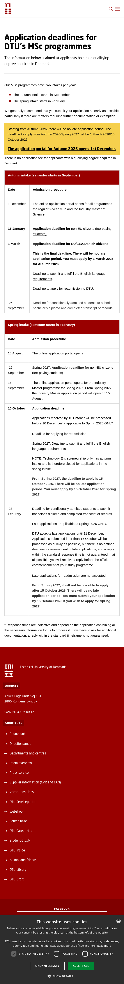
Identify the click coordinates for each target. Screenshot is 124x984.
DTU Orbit (17, 879)
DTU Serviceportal (22, 802)
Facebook (62, 908)
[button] (117, 9)
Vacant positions (22, 792)
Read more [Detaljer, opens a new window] (104, 946)
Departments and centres (28, 753)
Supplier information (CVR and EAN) (35, 782)
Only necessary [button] (47, 966)
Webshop (16, 811)
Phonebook (17, 734)
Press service (19, 772)
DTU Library (18, 869)
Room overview (21, 763)
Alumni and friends (23, 860)
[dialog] (62, 949)
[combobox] (118, 921)
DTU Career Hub (21, 831)
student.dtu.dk (20, 840)
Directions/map (20, 743)
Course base (18, 821)
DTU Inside (17, 850)
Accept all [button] (81, 966)
